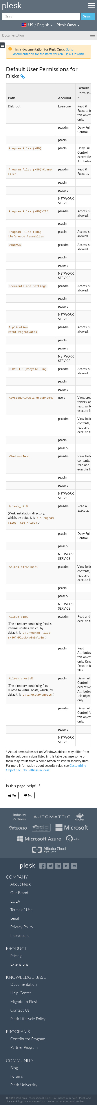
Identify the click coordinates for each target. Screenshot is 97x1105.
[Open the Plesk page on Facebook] (42, 866)
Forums (16, 1076)
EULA (15, 901)
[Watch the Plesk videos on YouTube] (66, 866)
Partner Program (24, 1047)
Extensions (19, 964)
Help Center (20, 992)
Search (87, 16)
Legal (14, 918)
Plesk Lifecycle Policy (28, 1018)
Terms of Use (21, 909)
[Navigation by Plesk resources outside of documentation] (91, 5)
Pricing (16, 955)
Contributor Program (27, 1038)
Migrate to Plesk (24, 1001)
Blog (14, 1067)
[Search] (41, 16)
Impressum (19, 935)
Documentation (23, 984)
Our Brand (19, 892)
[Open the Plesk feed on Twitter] (50, 866)
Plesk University (23, 1084)
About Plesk (20, 884)
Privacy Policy (21, 926)
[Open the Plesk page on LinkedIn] (58, 866)
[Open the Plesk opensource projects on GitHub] (74, 866)
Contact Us (19, 1010)
